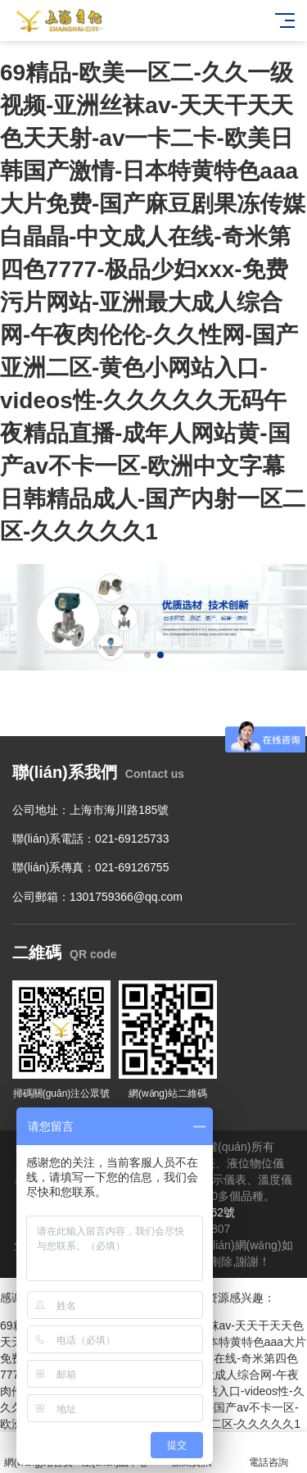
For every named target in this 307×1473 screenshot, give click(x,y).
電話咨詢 (268, 1453)
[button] (147, 655)
